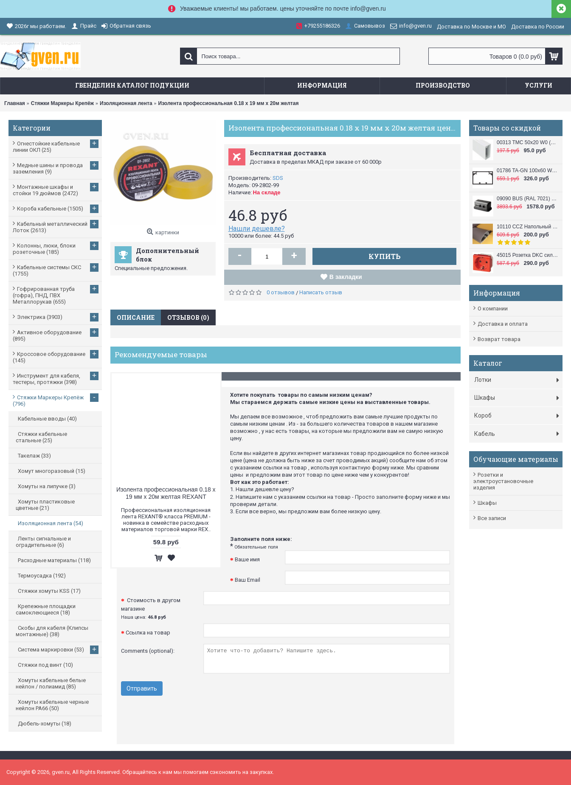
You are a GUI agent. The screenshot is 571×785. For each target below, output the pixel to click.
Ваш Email (247, 580)
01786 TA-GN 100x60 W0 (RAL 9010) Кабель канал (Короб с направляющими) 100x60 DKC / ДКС (527, 170)
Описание (136, 317)
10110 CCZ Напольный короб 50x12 (527, 227)
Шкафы (487, 503)
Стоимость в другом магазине (150, 608)
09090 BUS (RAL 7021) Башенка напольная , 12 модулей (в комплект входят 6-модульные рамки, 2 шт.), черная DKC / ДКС (527, 199)
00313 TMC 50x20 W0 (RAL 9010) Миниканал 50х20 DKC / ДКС (527, 142)
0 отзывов (281, 292)
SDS (278, 178)
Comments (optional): (147, 651)
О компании (493, 308)
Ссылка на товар (148, 632)
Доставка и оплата (503, 324)
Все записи (492, 518)
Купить (384, 256)
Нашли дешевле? (256, 229)
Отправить (142, 688)
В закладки (345, 276)
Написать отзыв (320, 292)
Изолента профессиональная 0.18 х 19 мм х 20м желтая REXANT (166, 493)
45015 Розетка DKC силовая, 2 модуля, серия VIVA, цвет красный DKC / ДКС (527, 255)
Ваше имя (247, 559)
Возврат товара (499, 339)
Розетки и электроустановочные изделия (503, 481)
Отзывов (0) (188, 317)
